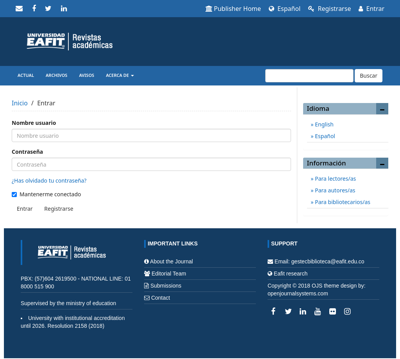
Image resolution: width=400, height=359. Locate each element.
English (324, 124)
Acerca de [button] (120, 75)
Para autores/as (334, 190)
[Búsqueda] (309, 75)
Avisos (86, 75)
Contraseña (27, 151)
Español (284, 8)
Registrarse (329, 8)
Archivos (56, 75)
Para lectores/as (335, 178)
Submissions (165, 286)
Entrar (371, 8)
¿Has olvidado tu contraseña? (49, 180)
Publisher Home (233, 8)
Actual (26, 75)
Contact (160, 298)
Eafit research (290, 273)
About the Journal (171, 261)
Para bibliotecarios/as (342, 202)
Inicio (20, 103)
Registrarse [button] (58, 208)
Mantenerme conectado (46, 194)
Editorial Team (169, 273)
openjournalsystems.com (298, 293)
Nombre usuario (34, 122)
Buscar (368, 75)
